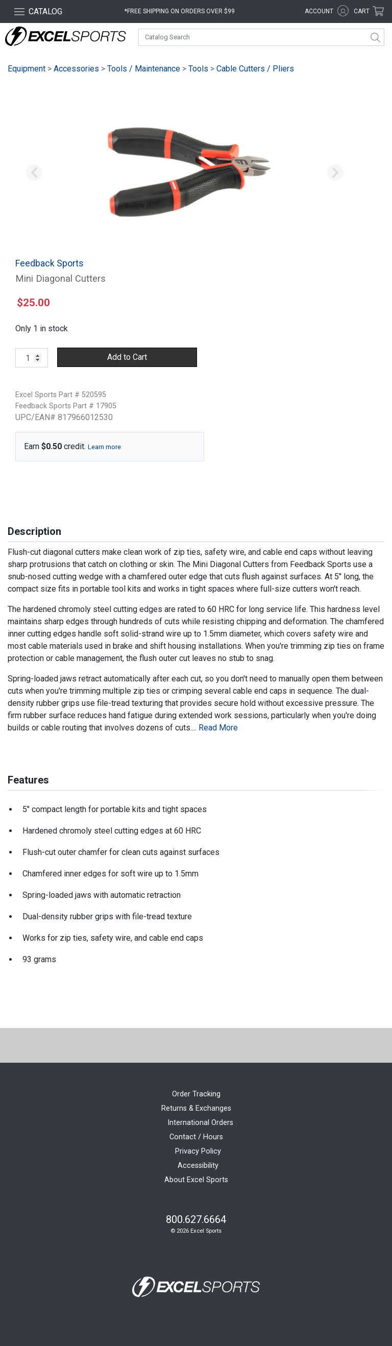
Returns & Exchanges (196, 1108)
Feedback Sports (49, 263)
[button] (34, 173)
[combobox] (261, 37)
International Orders (200, 1122)
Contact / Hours (196, 1137)
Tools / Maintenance (143, 69)
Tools (198, 69)
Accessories (76, 69)
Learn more (104, 447)
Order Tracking (196, 1094)
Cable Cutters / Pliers (255, 69)
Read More (218, 727)
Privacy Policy (198, 1151)
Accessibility (198, 1165)
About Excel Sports (196, 1180)
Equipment (26, 69)
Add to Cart (127, 357)
